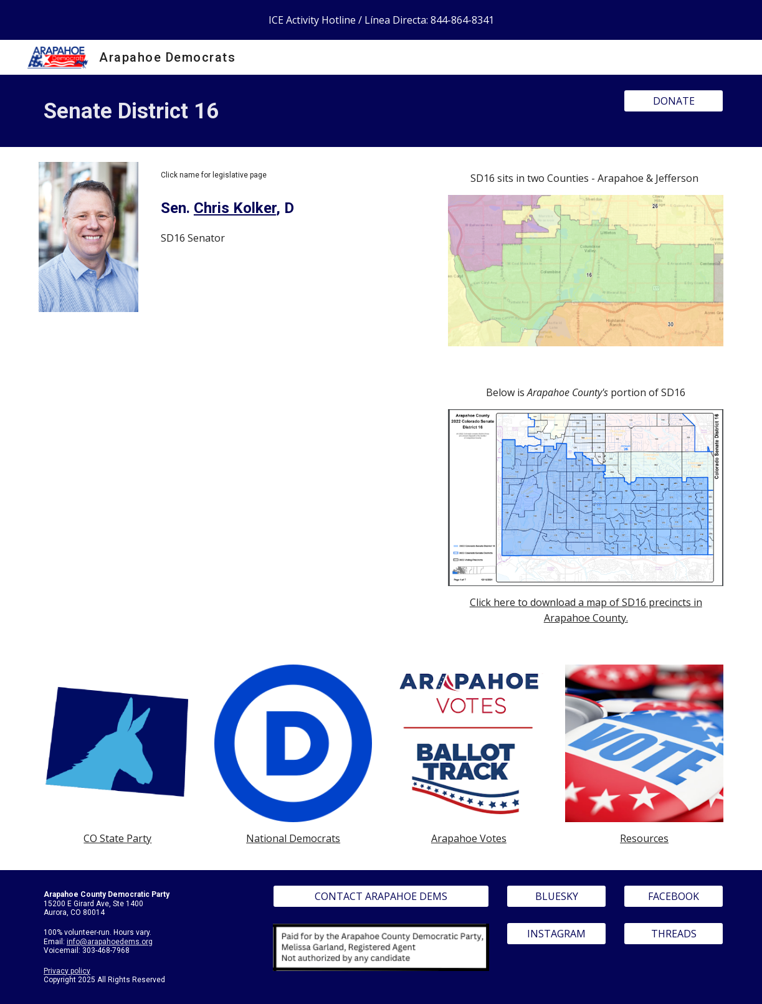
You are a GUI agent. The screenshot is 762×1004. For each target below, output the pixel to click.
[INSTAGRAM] (556, 933)
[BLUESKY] (556, 896)
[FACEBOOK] (673, 896)
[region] (381, 20)
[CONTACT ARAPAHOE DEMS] (381, 896)
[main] (322, 111)
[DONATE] (673, 101)
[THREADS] (673, 933)
